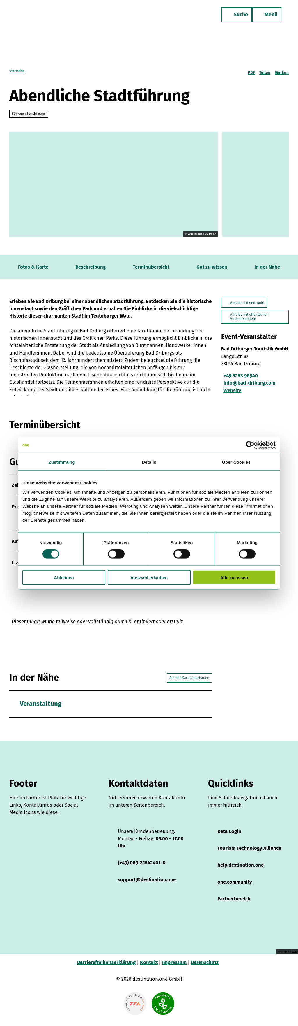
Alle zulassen (234, 577)
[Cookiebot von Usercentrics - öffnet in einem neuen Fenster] (250, 445)
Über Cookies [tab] (236, 462)
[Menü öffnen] (264, 16)
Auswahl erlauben (149, 577)
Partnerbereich (234, 905)
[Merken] (282, 71)
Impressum (174, 968)
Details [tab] (149, 462)
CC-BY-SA (210, 234)
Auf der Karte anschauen (189, 684)
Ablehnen (64, 577)
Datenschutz (205, 968)
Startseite (16, 71)
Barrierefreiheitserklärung (106, 968)
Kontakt (149, 968)
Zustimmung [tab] (62, 462)
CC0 (294, 957)
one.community (234, 888)
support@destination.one (147, 886)
